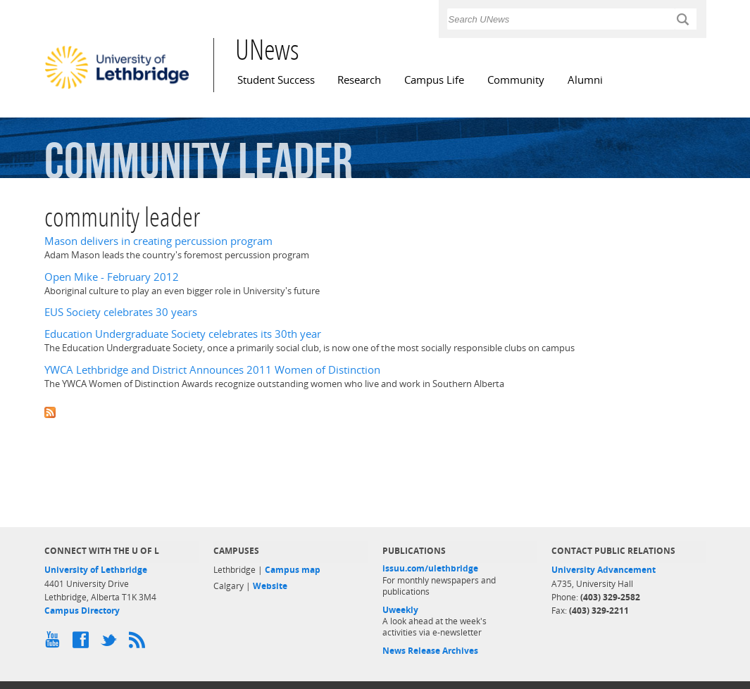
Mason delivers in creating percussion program (158, 241)
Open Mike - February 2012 (111, 277)
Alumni (585, 79)
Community (515, 79)
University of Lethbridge (95, 569)
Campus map (292, 569)
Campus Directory (82, 610)
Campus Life (434, 79)
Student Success (276, 79)
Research (359, 79)
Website (270, 586)
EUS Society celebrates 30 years (120, 312)
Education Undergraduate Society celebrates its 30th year (182, 334)
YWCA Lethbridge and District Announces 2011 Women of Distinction (212, 369)
